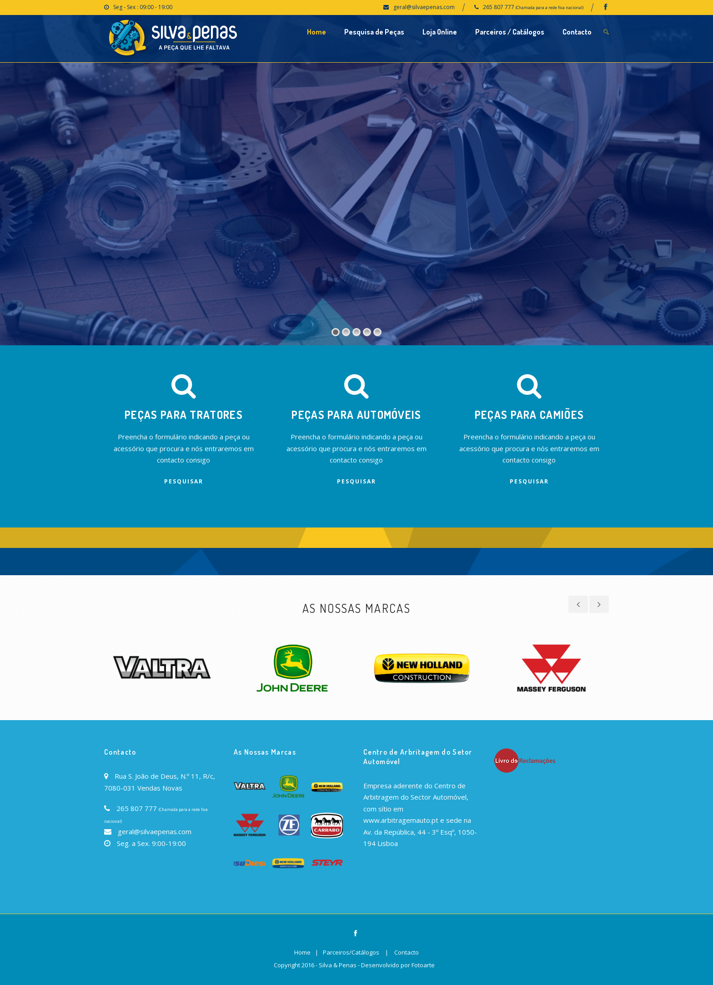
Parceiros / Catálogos (509, 31)
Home (316, 31)
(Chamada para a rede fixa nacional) (549, 7)
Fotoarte (423, 965)
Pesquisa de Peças (374, 31)
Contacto (577, 31)
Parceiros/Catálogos (351, 952)
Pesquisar (183, 481)
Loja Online (439, 31)
